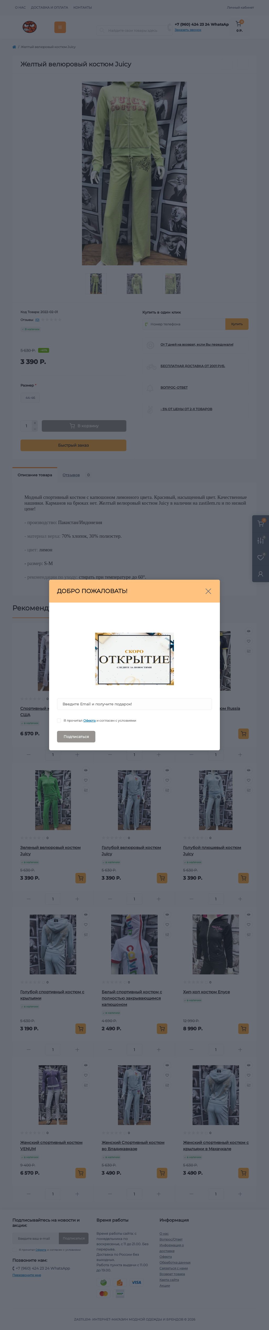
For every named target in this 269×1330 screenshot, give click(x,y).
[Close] (208, 591)
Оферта (89, 720)
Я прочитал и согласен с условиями (100, 720)
